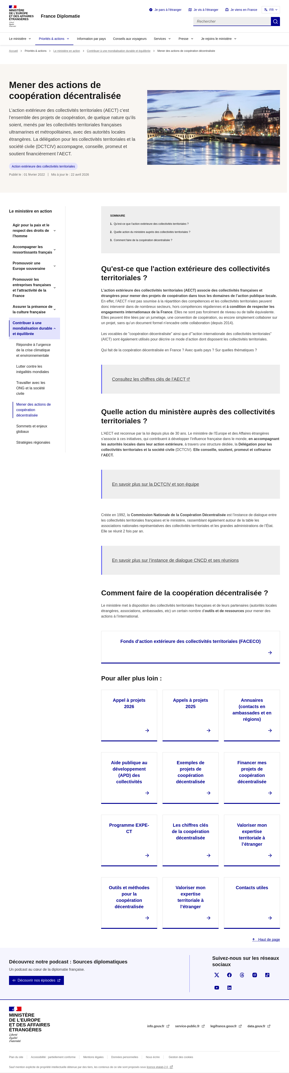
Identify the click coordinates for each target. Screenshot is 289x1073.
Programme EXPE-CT (129, 828)
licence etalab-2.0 (158, 1067)
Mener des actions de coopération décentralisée (33, 409)
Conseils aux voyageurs (130, 39)
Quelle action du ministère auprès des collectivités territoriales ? (152, 232)
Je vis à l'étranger (206, 10)
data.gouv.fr (256, 1026)
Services (160, 39)
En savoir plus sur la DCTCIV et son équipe (155, 484)
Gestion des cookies (181, 1057)
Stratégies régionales (33, 442)
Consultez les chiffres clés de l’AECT (149, 379)
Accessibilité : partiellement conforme (53, 1057)
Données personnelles (124, 1057)
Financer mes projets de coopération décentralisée (251, 772)
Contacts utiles (252, 887)
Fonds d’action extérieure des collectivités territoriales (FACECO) (190, 641)
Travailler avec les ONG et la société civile (30, 388)
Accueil (13, 51)
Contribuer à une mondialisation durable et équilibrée (119, 51)
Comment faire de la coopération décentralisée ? (143, 240)
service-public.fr (187, 1026)
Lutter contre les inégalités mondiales (32, 369)
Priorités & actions (51, 39)
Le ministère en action (67, 51)
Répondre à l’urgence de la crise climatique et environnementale (33, 350)
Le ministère (17, 39)
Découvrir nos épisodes (36, 980)
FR (271, 10)
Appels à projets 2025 (190, 703)
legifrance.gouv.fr (224, 1026)
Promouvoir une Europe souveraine (29, 266)
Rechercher (275, 21)
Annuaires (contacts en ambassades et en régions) (252, 710)
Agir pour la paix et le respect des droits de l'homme (31, 230)
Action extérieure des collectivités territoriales (43, 166)
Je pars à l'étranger (167, 10)
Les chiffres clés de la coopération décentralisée (190, 831)
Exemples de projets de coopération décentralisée (190, 772)
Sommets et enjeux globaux (31, 429)
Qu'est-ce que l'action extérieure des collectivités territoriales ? (151, 223)
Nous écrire (153, 1057)
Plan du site (16, 1057)
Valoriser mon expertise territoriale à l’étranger (252, 835)
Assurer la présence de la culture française (32, 309)
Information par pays (91, 39)
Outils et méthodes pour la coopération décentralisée (129, 897)
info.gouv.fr (156, 1026)
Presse (184, 39)
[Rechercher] (232, 21)
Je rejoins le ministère (216, 39)
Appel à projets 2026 (129, 703)
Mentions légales (93, 1057)
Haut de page (268, 939)
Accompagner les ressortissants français (32, 249)
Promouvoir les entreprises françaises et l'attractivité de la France (32, 288)
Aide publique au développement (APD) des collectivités (129, 772)
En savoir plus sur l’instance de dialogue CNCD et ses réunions (175, 560)
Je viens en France (244, 10)
